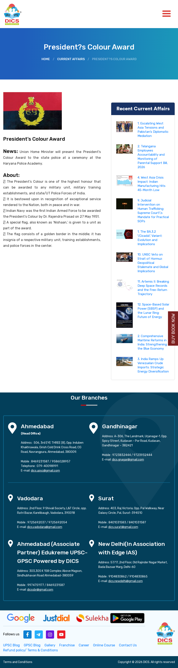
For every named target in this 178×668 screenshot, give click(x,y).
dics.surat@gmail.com (123, 527)
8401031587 (137, 522)
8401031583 (117, 522)
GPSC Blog (32, 645)
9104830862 (118, 576)
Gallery (49, 645)
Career (84, 645)
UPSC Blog (11, 645)
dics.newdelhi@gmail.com (125, 581)
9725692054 (57, 522)
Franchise (67, 645)
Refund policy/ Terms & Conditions (30, 650)
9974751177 (35, 585)
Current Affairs (71, 59)
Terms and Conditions (17, 662)
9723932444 (143, 455)
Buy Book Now (173, 329)
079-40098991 (47, 466)
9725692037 (36, 522)
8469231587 (40, 461)
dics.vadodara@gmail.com (44, 527)
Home (46, 59)
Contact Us (128, 645)
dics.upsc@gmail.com (45, 470)
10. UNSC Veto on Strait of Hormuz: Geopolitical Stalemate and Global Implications (153, 263)
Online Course (104, 645)
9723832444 (121, 455)
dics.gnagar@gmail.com (128, 459)
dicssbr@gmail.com (40, 589)
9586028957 (61, 461)
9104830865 (138, 576)
